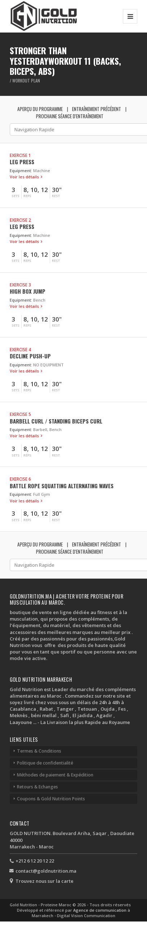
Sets (15, 196)
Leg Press (22, 162)
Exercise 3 (20, 285)
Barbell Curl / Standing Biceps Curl (56, 421)
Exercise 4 (20, 349)
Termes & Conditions (39, 751)
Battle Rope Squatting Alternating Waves (61, 486)
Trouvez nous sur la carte (44, 881)
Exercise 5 (20, 414)
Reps (27, 196)
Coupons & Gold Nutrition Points (51, 799)
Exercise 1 (20, 155)
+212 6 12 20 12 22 (34, 860)
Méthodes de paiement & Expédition (55, 775)
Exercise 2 (20, 220)
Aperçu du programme (40, 108)
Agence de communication (100, 910)
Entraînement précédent (96, 108)
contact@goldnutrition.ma (45, 871)
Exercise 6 (20, 479)
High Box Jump (27, 291)
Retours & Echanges (37, 787)
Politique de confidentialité (45, 763)
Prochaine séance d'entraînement (69, 116)
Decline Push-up (30, 356)
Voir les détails (25, 176)
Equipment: (21, 170)
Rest (56, 196)
